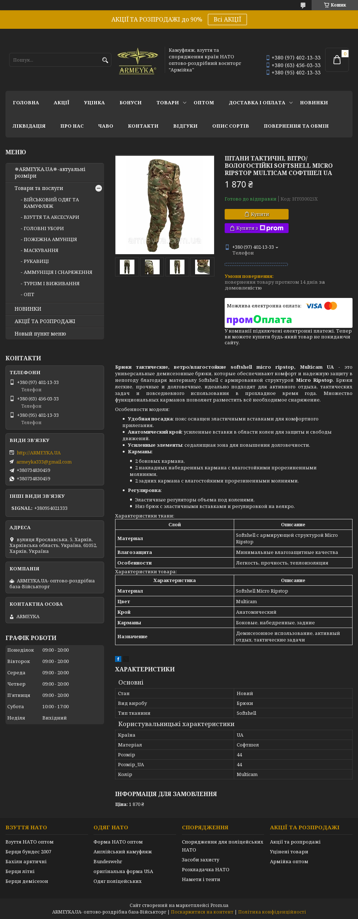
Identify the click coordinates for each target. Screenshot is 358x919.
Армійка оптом (289, 861)
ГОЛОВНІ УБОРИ (44, 228)
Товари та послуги (39, 188)
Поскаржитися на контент (202, 912)
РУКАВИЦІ (36, 261)
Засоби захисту (200, 859)
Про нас (72, 126)
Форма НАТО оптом (118, 841)
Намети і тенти (201, 879)
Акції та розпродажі (295, 841)
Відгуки (185, 126)
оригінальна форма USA (123, 871)
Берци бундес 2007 (28, 851)
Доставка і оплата (257, 102)
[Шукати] (105, 60)
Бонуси (130, 102)
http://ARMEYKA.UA (39, 452)
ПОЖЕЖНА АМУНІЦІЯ (50, 239)
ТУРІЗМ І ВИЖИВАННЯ (52, 283)
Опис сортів (230, 126)
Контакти (143, 126)
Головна (26, 102)
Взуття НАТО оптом (29, 841)
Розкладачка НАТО (205, 869)
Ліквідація (29, 126)
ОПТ (29, 294)
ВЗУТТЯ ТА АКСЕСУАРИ (51, 217)
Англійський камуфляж (123, 851)
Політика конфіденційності (272, 912)
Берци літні (20, 871)
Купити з (259, 228)
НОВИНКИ (314, 102)
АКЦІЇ (61, 102)
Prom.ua (219, 905)
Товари (167, 102)
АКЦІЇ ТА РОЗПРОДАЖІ (45, 321)
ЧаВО (105, 126)
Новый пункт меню (40, 333)
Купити (260, 214)
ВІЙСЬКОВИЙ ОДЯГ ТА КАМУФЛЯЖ (51, 202)
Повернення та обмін (296, 126)
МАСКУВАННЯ (41, 250)
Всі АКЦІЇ (227, 19)
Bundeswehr (108, 861)
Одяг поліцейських (118, 881)
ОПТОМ (204, 102)
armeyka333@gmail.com (44, 462)
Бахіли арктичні (26, 861)
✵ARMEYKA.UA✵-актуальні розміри (50, 172)
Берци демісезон (26, 881)
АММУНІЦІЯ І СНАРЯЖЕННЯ (58, 272)
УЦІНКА (94, 102)
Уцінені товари (289, 851)
